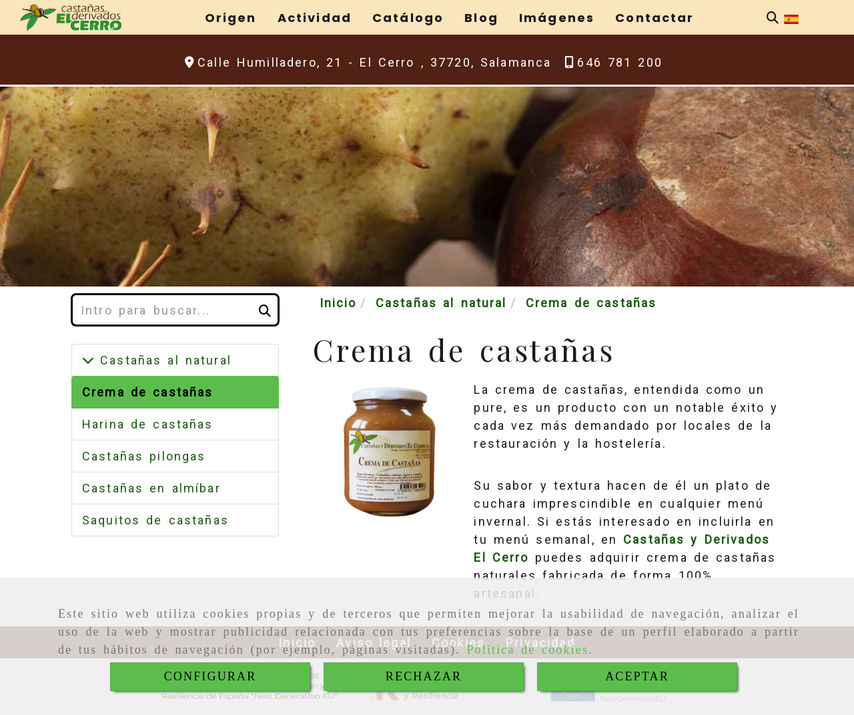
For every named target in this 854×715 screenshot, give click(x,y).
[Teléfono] (613, 62)
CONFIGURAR (210, 676)
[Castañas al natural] (88, 360)
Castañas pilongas (144, 456)
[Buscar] (772, 17)
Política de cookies (527, 649)
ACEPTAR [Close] (637, 676)
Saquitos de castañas (155, 520)
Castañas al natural (163, 360)
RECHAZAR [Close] (424, 676)
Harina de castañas (148, 424)
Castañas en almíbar (151, 488)
